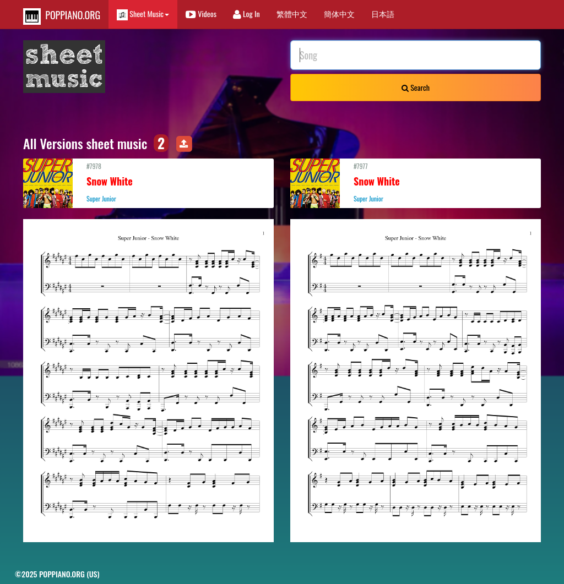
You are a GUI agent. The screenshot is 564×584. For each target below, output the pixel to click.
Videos (201, 13)
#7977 (415, 182)
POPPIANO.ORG (61, 16)
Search (416, 87)
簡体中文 (339, 13)
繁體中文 (291, 13)
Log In (246, 13)
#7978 (148, 182)
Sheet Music (143, 14)
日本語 (382, 13)
